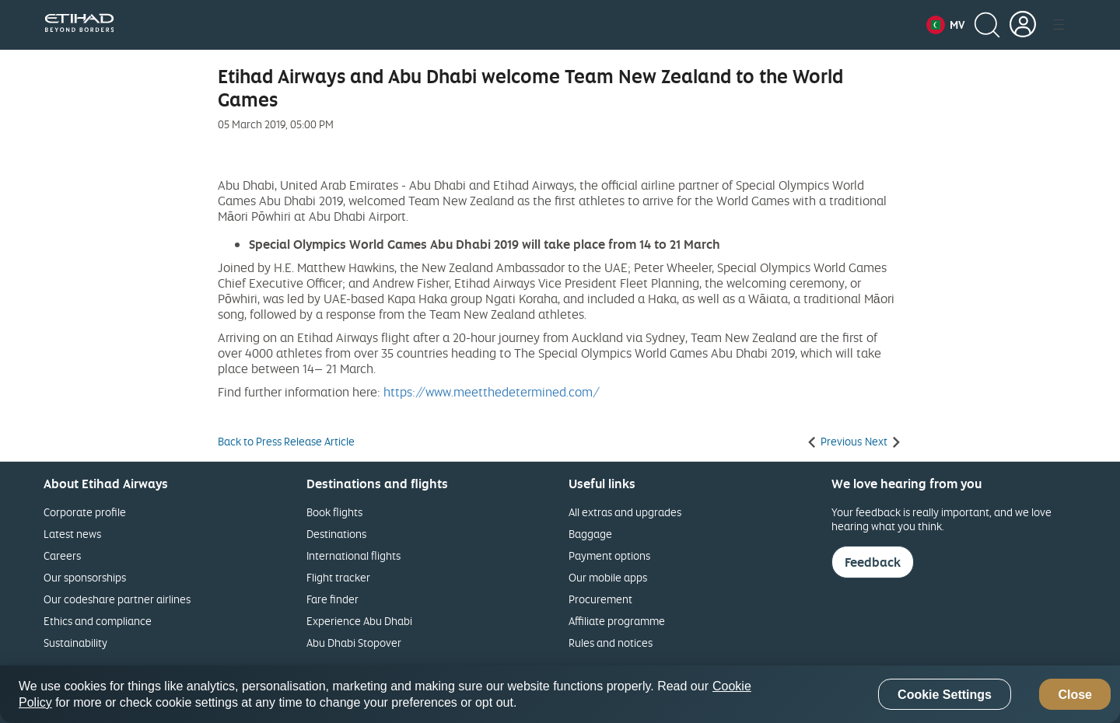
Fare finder (332, 599)
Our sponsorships (85, 577)
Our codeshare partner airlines (117, 599)
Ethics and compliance (98, 620)
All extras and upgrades (625, 512)
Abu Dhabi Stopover (353, 642)
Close (1075, 694)
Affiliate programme (617, 620)
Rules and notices (611, 642)
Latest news (72, 533)
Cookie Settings (945, 694)
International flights (353, 555)
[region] (560, 694)
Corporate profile (85, 512)
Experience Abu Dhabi (359, 620)
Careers (62, 555)
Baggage (590, 533)
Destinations (336, 533)
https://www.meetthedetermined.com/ (491, 391)
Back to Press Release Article (286, 442)
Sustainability (75, 642)
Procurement (600, 599)
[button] (945, 25)
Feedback (873, 562)
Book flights (334, 512)
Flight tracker (338, 577)
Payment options (609, 555)
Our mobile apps (608, 577)
